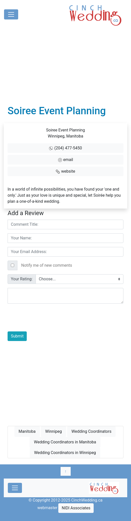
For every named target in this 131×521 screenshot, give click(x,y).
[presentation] (46, 317)
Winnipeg (53, 431)
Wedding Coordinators (91, 431)
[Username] (65, 224)
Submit (17, 336)
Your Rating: (22, 279)
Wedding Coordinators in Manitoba (65, 442)
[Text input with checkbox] (70, 265)
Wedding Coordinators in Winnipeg (65, 452)
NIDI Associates (76, 508)
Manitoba (27, 431)
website (68, 171)
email (68, 159)
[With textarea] (65, 296)
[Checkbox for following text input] (12, 265)
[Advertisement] (65, 67)
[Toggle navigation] (11, 14)
